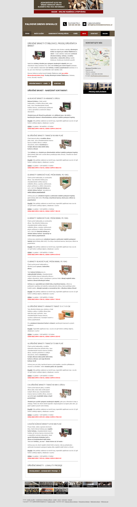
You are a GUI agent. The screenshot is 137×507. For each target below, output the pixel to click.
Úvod (27, 33)
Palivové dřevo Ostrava (71, 501)
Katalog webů (51, 501)
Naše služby (39, 33)
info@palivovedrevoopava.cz (100, 25)
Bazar (105, 33)
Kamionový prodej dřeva (58, 33)
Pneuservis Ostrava (84, 501)
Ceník (75, 33)
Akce (84, 33)
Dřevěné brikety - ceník (38, 83)
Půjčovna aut (104, 501)
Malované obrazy (95, 501)
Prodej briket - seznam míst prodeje (43, 471)
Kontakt (94, 33)
